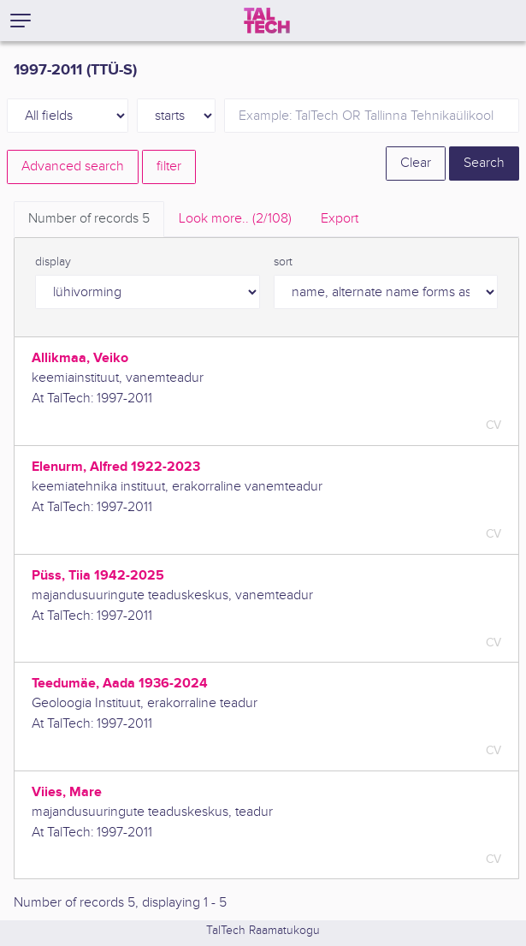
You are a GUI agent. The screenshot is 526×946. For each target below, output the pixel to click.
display (53, 262)
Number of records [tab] (89, 219)
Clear (415, 163)
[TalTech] (267, 20)
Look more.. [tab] (235, 219)
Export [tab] (339, 219)
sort (283, 262)
